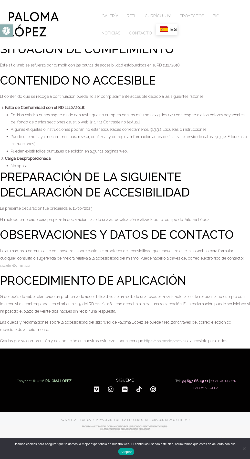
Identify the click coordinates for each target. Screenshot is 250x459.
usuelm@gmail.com (17, 265)
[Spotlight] (153, 389)
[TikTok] (139, 389)
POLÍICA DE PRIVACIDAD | (96, 420)
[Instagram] (111, 389)
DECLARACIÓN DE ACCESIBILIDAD (168, 420)
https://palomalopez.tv (164, 341)
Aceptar (126, 452)
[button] (6, 30)
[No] (243, 448)
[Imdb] (125, 389)
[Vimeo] (97, 389)
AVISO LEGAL (68, 420)
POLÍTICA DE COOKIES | (129, 420)
